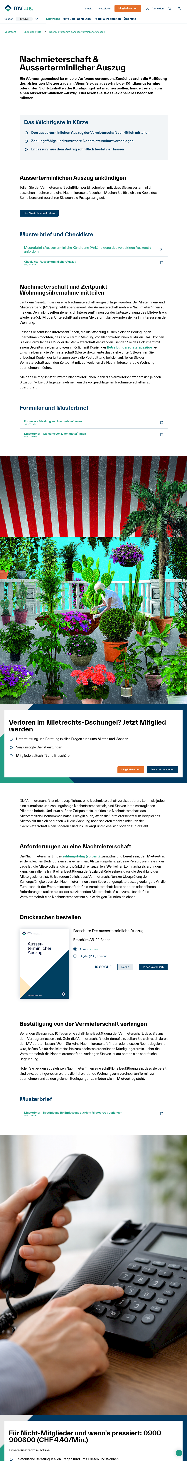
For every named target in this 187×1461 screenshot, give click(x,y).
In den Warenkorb (153, 968)
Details (125, 968)
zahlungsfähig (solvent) (81, 858)
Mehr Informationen (162, 771)
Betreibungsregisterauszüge (130, 349)
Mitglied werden (130, 771)
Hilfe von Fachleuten (76, 20)
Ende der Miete (32, 33)
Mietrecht (53, 20)
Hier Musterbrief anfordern (39, 215)
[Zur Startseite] (25, 9)
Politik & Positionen (106, 20)
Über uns (128, 20)
